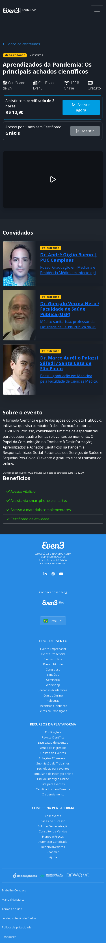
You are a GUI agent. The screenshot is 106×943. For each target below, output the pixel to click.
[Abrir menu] (97, 9)
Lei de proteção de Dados (19, 918)
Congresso (53, 669)
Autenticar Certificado (53, 842)
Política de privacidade (17, 927)
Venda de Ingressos (53, 748)
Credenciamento (53, 794)
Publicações (53, 732)
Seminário (53, 680)
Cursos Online (53, 695)
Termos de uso (12, 909)
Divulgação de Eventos (53, 742)
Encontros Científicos (53, 706)
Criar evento (53, 816)
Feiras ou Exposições (53, 711)
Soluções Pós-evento (53, 758)
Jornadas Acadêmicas (53, 690)
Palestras (53, 701)
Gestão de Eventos (53, 753)
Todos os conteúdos (21, 43)
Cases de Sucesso (53, 821)
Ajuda (53, 857)
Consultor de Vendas (53, 831)
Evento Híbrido (53, 664)
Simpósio (53, 675)
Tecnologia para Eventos (53, 769)
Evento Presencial (53, 654)
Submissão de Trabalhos (53, 763)
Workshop (53, 685)
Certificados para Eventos (53, 789)
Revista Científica (53, 737)
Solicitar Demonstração (53, 826)
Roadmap (53, 852)
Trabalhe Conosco (14, 890)
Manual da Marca (13, 899)
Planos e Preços (53, 836)
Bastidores (9, 937)
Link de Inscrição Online (53, 779)
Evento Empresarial (53, 649)
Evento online (53, 659)
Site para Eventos (53, 784)
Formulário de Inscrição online (53, 774)
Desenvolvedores (53, 847)
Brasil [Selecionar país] (53, 621)
